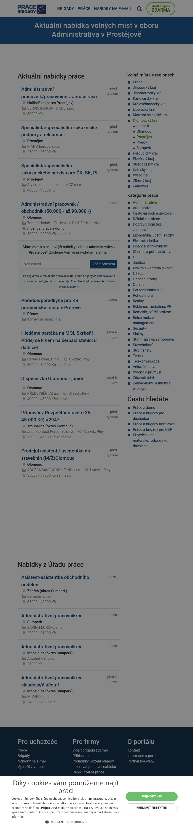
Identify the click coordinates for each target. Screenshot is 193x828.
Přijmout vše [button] (151, 796)
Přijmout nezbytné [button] (152, 808)
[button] (66, 822)
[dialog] (96, 802)
